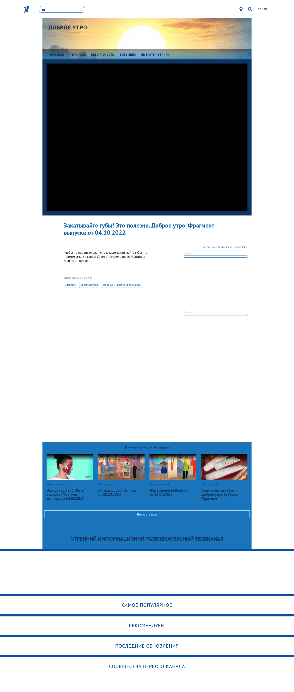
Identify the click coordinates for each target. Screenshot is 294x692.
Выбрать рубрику (155, 55)
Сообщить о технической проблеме (224, 247)
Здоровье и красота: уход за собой (122, 285)
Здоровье (70, 285)
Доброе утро (67, 28)
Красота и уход (89, 285)
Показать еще (147, 514)
